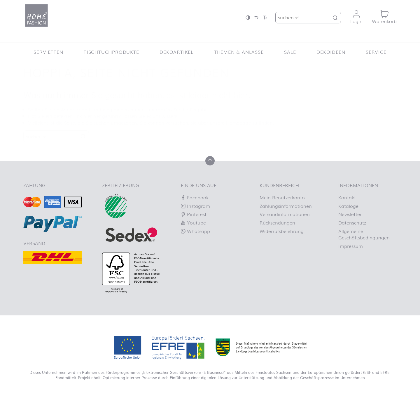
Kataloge (348, 205)
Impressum (350, 245)
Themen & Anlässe (239, 51)
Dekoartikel (176, 51)
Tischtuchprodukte (111, 51)
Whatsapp (195, 230)
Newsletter (350, 213)
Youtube (193, 222)
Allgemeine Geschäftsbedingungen (364, 234)
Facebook (195, 197)
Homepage (238, 122)
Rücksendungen (277, 222)
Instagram (195, 205)
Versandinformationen (285, 213)
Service (376, 51)
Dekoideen (330, 51)
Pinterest (193, 213)
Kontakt (347, 197)
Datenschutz (352, 222)
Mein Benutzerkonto (282, 197)
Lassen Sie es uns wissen (149, 115)
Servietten (48, 51)
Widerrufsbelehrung (282, 230)
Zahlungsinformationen (286, 205)
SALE (290, 51)
